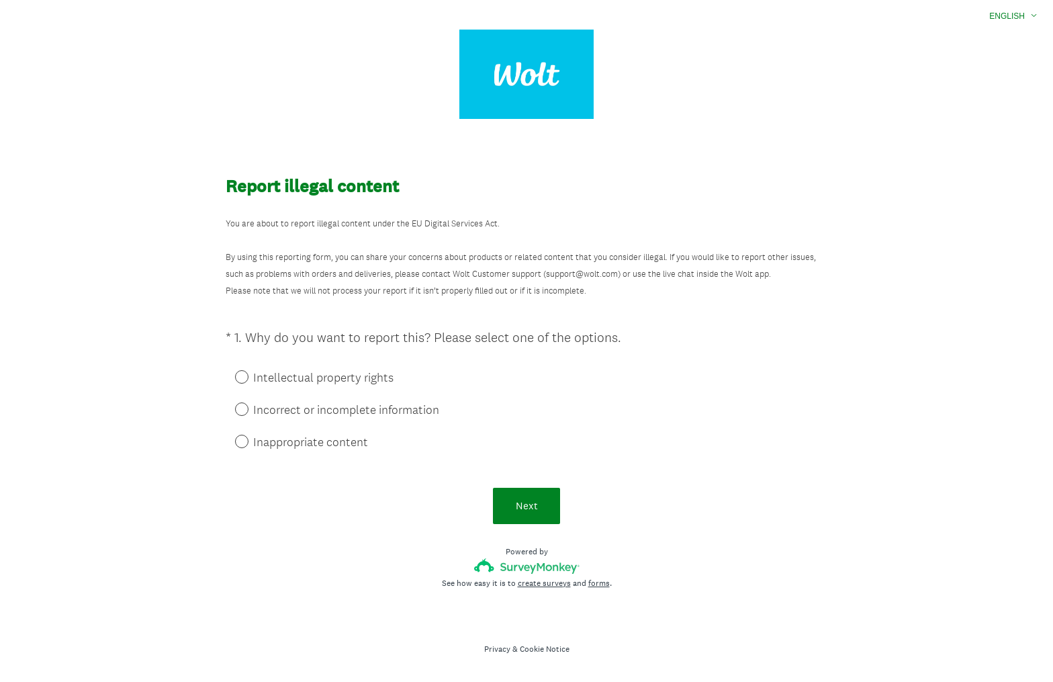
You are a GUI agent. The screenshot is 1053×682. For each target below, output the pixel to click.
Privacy (497, 649)
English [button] (1007, 16)
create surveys (544, 583)
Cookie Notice (544, 649)
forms (599, 583)
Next (527, 505)
